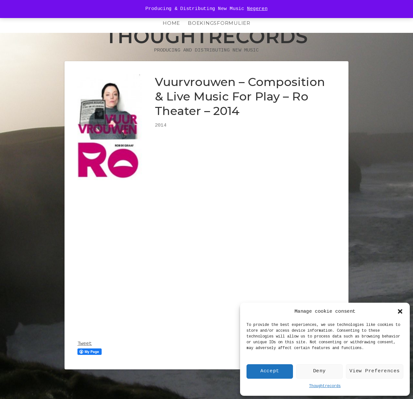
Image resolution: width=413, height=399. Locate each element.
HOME (171, 23)
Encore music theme (187, 392)
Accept (269, 371)
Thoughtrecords (325, 386)
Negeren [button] (257, 9)
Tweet (84, 357)
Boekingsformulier (219, 23)
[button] (400, 311)
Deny (319, 371)
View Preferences (374, 371)
